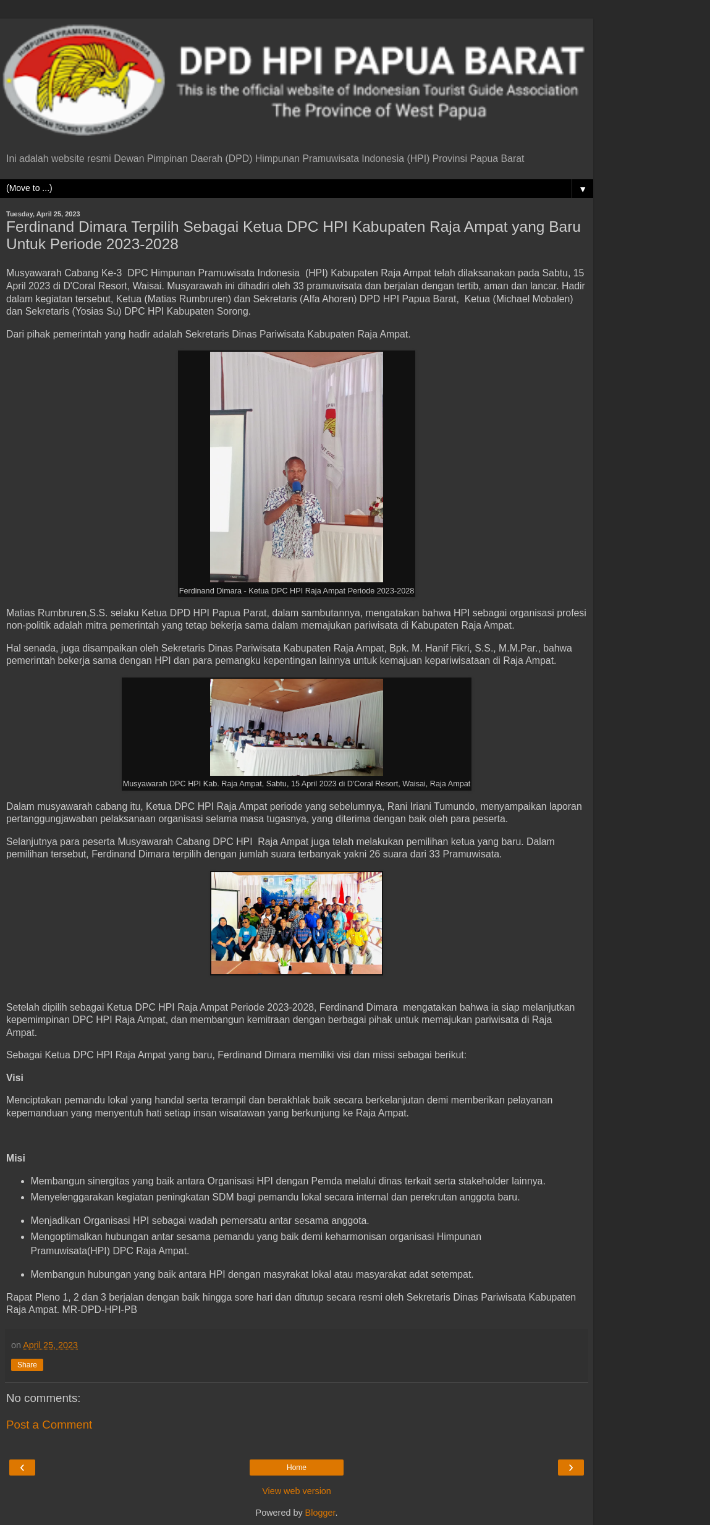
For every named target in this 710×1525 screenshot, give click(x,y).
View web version (296, 1491)
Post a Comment (49, 1424)
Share (27, 1365)
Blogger (320, 1513)
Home (296, 1467)
